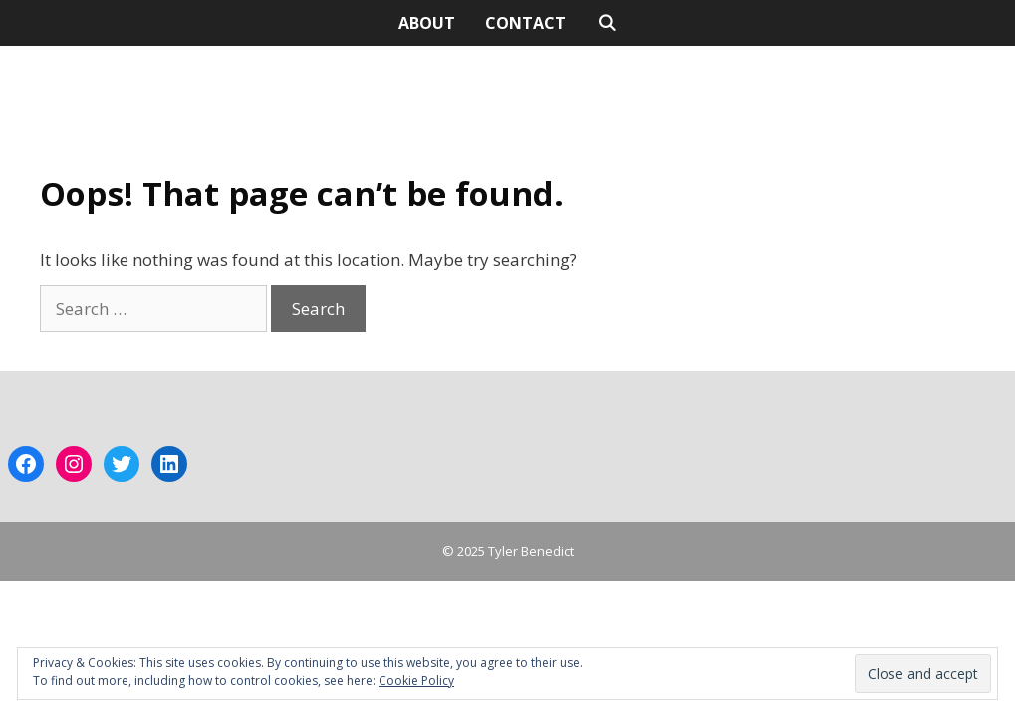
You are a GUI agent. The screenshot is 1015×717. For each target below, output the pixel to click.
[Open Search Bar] (606, 23)
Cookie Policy (416, 680)
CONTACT (525, 23)
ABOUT (426, 23)
